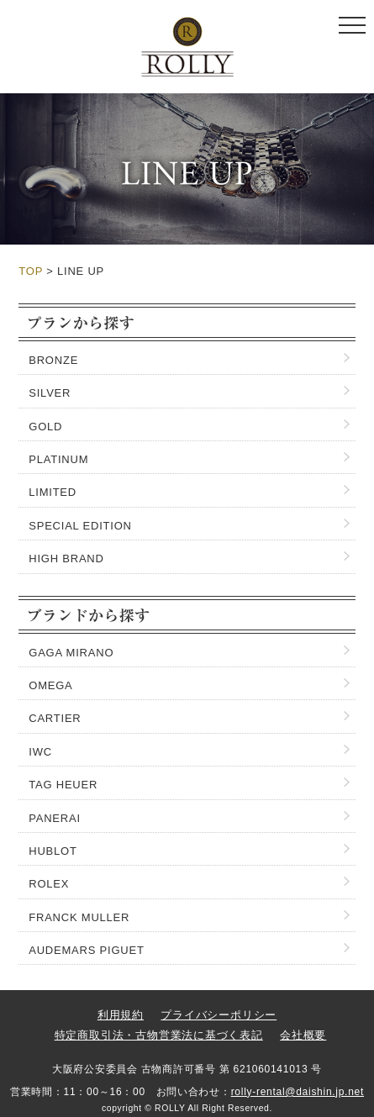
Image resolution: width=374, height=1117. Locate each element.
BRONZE (53, 360)
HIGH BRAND (66, 558)
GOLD (45, 426)
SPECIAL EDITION (80, 525)
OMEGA (50, 685)
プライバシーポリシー (219, 1015)
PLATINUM (58, 459)
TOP (30, 271)
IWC (40, 752)
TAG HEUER (63, 784)
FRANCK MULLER (79, 917)
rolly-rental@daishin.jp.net (297, 1092)
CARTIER (55, 718)
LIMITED (52, 492)
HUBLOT (52, 851)
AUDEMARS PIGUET (86, 950)
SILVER (50, 393)
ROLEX (49, 883)
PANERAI (55, 818)
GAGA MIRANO (71, 652)
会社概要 (303, 1035)
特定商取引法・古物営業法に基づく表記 (159, 1035)
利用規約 (120, 1015)
